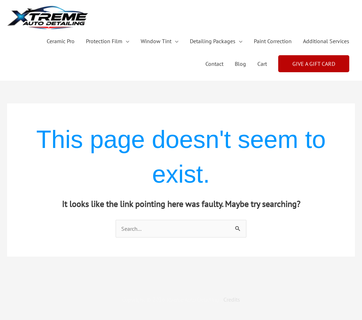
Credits (231, 299)
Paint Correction (273, 41)
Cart (262, 63)
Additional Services (326, 41)
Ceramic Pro (61, 41)
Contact (214, 63)
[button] (313, 63)
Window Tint (156, 41)
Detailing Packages (212, 41)
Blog (240, 63)
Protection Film (104, 41)
